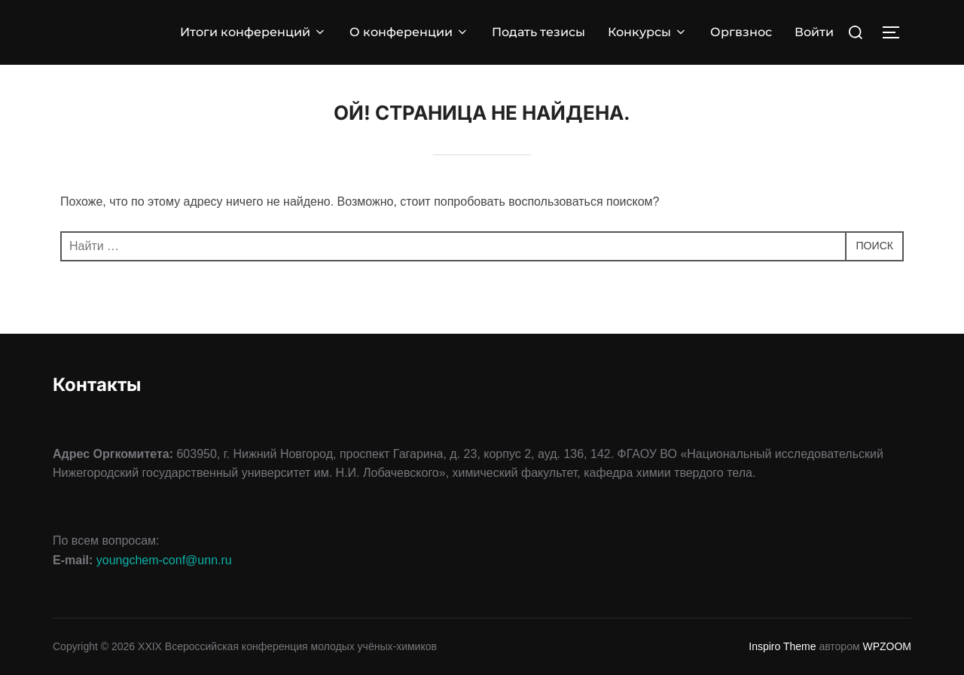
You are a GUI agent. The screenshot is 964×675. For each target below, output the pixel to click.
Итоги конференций (253, 32)
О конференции (409, 32)
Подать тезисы (538, 32)
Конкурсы (648, 32)
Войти (814, 32)
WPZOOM (886, 646)
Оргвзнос (741, 32)
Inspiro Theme (782, 646)
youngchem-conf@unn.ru (164, 560)
